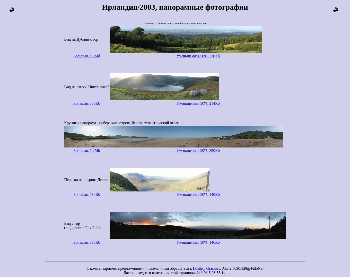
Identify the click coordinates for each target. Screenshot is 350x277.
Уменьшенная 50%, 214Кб (198, 103)
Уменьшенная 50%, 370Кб (198, 56)
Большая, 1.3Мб (86, 56)
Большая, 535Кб (86, 242)
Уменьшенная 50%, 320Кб (198, 150)
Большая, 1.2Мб (86, 150)
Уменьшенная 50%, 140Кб (198, 194)
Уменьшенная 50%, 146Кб (198, 242)
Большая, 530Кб (86, 194)
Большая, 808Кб (86, 103)
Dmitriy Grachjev (206, 268)
